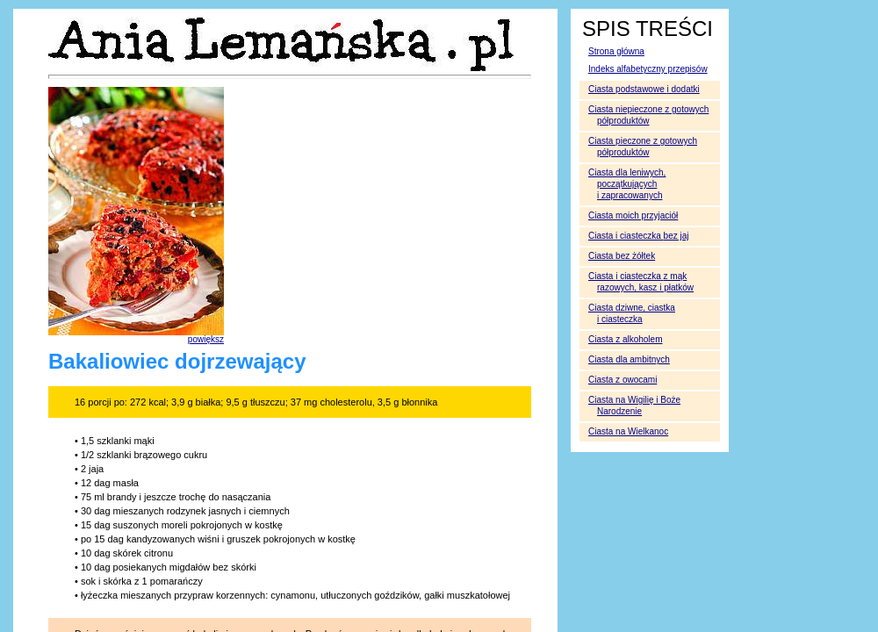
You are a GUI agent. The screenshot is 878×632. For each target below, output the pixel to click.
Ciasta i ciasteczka (638, 236)
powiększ (206, 339)
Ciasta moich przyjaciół (633, 215)
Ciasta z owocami (622, 379)
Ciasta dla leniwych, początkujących (627, 184)
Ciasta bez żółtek (621, 256)
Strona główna (616, 51)
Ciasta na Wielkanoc (628, 431)
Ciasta (625, 339)
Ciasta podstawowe (644, 89)
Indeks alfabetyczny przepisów (648, 69)
